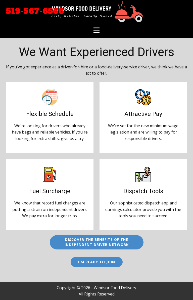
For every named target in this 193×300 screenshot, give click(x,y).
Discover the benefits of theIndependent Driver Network (97, 242)
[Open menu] (96, 30)
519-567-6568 (35, 11)
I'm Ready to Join (96, 262)
